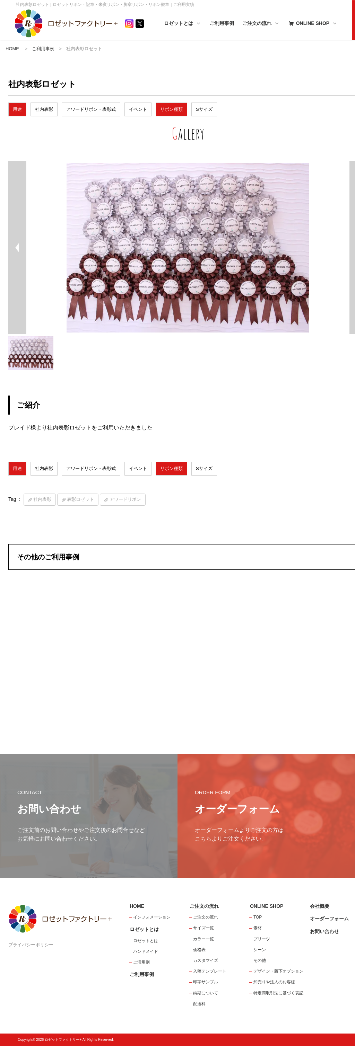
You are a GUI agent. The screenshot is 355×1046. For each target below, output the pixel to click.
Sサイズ (204, 109)
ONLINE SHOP (312, 23)
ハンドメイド (145, 951)
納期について (205, 993)
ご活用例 (141, 962)
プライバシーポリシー (30, 944)
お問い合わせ (324, 931)
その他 (259, 960)
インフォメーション (152, 917)
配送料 (199, 1003)
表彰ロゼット (80, 499)
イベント (138, 109)
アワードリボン (125, 499)
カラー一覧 (203, 939)
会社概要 (319, 906)
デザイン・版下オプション (278, 971)
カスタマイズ (205, 960)
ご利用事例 (222, 23)
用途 (17, 109)
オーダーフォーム (329, 918)
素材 (257, 927)
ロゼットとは (182, 23)
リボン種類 (171, 109)
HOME (12, 48)
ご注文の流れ (261, 23)
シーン (259, 949)
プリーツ (261, 939)
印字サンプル (205, 981)
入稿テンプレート (209, 971)
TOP (257, 917)
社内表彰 (44, 109)
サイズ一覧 (203, 927)
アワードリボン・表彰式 (91, 109)
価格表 (199, 949)
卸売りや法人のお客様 (274, 981)
